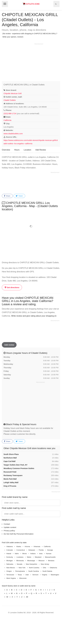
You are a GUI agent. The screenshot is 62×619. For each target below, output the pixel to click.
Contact (7, 524)
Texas (20, 575)
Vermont (35, 575)
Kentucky (9, 557)
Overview (6, 150)
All (27, 597)
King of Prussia (10, 486)
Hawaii (8, 553)
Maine (29, 557)
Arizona (27, 546)
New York (22, 568)
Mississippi (31, 561)
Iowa (40, 553)
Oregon (9, 571)
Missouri (41, 561)
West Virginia (11, 578)
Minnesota (20, 561)
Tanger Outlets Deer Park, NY (15, 465)
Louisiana (19, 557)
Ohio (44, 568)
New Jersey (45, 564)
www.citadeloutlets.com (13, 134)
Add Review (40, 150)
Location (27, 150)
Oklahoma (53, 568)
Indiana (33, 553)
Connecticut (20, 550)
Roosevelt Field (10, 472)
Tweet (19, 196)
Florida (41, 550)
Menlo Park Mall (10, 479)
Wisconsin (23, 578)
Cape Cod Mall (9, 461)
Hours (17, 150)
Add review (9, 345)
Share (7, 196)
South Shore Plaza (11, 454)
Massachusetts (50, 557)
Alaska (18, 546)
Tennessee (10, 575)
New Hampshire (31, 564)
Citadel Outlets (10, 100)
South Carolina (33, 571)
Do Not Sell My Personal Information (19, 534)
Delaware (31, 550)
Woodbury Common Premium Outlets (19, 468)
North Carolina (34, 568)
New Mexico (10, 568)
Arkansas (37, 546)
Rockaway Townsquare (13, 475)
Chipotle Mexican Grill (12, 93)
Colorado (9, 550)
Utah (27, 575)
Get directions (12, 287)
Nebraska (9, 564)
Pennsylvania (20, 571)
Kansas (48, 553)
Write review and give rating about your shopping (33, 316)
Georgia (50, 550)
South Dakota (47, 571)
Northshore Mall (10, 458)
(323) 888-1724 (10, 113)
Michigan (9, 561)
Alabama (9, 546)
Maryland (38, 557)
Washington (55, 575)
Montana (51, 561)
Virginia (44, 575)
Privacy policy (9, 531)
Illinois (24, 553)
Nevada (19, 564)
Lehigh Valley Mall (11, 482)
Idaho (17, 553)
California (7, 120)
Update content (10, 527)
